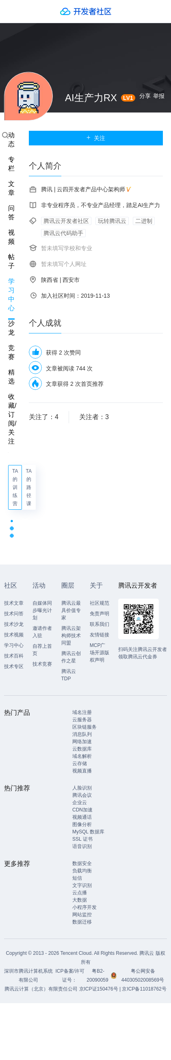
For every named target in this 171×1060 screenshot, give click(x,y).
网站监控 (82, 914)
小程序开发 (84, 907)
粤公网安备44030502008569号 (142, 975)
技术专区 (14, 666)
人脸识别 (82, 788)
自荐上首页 (42, 649)
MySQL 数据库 (88, 832)
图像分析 (82, 824)
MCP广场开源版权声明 (99, 652)
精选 (11, 377)
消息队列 (82, 734)
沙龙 (11, 328)
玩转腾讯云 (112, 221)
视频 (11, 237)
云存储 (79, 763)
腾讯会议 (82, 795)
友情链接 (99, 635)
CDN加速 (82, 810)
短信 (77, 878)
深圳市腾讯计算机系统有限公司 (28, 975)
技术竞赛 (42, 664)
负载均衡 (82, 871)
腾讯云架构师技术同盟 (71, 635)
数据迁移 (82, 922)
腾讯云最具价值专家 (71, 610)
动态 (11, 139)
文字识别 (82, 885)
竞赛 (11, 352)
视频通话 (82, 817)
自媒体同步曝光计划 (42, 610)
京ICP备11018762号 (144, 989)
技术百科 (14, 656)
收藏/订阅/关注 (12, 419)
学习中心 (11, 295)
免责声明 (99, 614)
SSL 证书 (82, 839)
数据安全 (82, 863)
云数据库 (82, 749)
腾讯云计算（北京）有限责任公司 (41, 989)
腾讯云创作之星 (71, 657)
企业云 (79, 802)
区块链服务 (84, 727)
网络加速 (82, 741)
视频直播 (82, 771)
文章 (11, 188)
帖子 (11, 261)
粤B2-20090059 (98, 975)
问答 (11, 213)
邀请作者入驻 (42, 631)
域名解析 (82, 756)
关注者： (94, 416)
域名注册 (82, 712)
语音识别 (82, 846)
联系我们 (99, 624)
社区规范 (99, 603)
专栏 (11, 164)
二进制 (143, 221)
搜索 (5, 135)
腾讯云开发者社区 (66, 221)
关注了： (43, 416)
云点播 (79, 893)
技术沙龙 (14, 624)
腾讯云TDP (68, 674)
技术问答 (14, 614)
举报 (159, 96)
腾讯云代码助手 (63, 233)
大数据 (79, 900)
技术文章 (14, 603)
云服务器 (82, 720)
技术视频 (14, 635)
